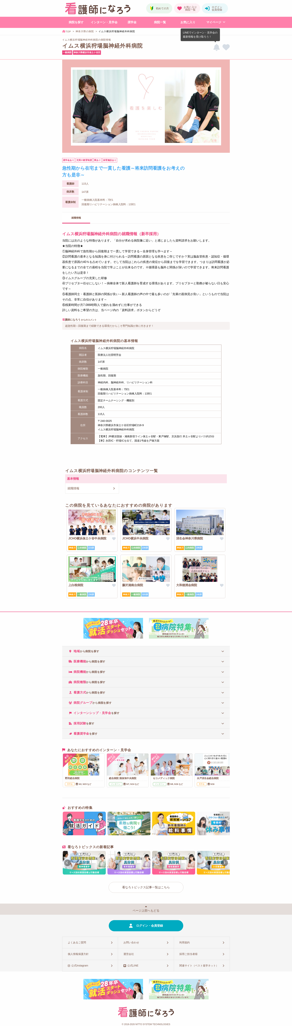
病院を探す (76, 22)
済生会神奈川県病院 (189, 538)
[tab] (146, 651)
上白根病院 (75, 585)
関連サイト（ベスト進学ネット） (198, 965)
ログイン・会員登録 (149, 925)
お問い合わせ (131, 942)
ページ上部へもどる (146, 910)
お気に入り (187, 22)
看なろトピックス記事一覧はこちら (146, 887)
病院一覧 (160, 22)
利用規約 (184, 942)
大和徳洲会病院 (186, 585)
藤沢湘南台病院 (132, 585)
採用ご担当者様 (188, 954)
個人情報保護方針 (78, 954)
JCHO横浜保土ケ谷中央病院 (87, 538)
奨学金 (132, 22)
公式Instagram (79, 965)
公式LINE (132, 965)
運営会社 (128, 954)
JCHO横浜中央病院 (135, 538)
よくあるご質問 (77, 942)
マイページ (213, 22)
